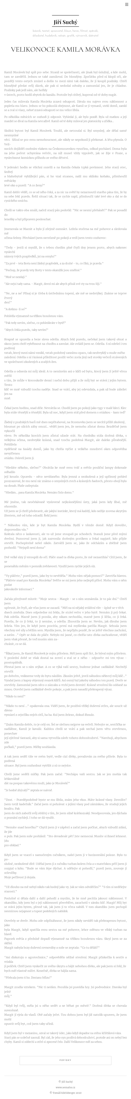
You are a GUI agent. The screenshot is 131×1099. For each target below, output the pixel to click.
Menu (126, 4)
